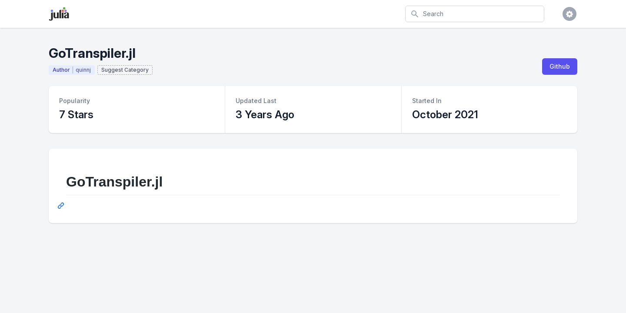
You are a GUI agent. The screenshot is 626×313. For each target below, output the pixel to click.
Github (559, 66)
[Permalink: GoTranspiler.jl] (61, 205)
